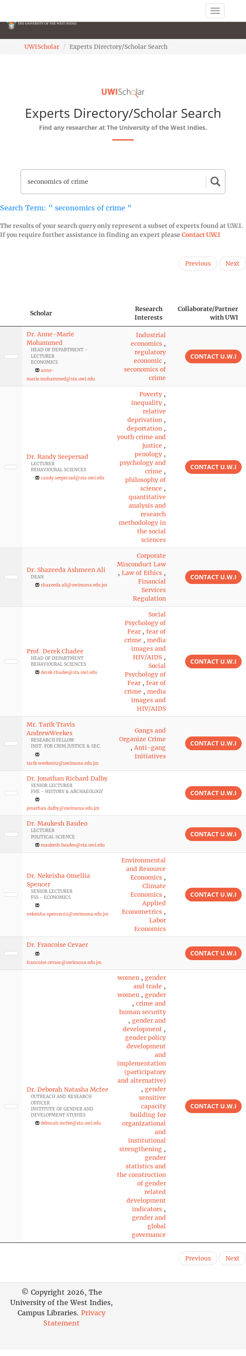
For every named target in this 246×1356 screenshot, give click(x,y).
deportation (144, 428)
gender (155, 995)
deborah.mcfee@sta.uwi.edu (71, 1123)
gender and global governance (149, 1226)
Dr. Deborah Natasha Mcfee (67, 1089)
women (128, 978)
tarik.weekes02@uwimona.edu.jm (63, 763)
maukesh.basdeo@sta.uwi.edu (73, 845)
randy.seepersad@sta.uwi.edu (72, 478)
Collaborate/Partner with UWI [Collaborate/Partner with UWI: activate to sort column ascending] (208, 313)
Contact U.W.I (201, 235)
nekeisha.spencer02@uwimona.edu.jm (67, 914)
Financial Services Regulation (149, 590)
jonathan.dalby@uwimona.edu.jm (63, 808)
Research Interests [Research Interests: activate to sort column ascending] (148, 313)
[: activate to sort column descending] (11, 313)
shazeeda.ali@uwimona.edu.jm (74, 585)
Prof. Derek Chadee (55, 651)
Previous (198, 263)
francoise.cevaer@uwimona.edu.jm (64, 962)
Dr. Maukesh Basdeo (57, 823)
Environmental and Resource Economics (143, 868)
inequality (146, 403)
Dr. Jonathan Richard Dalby (67, 778)
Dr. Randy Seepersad (57, 457)
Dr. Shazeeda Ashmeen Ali (66, 570)
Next (232, 263)
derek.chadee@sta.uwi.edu (69, 672)
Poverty (150, 394)
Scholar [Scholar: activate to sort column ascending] (41, 313)
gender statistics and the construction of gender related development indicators (141, 1183)
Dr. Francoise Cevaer (57, 945)
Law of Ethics (142, 573)
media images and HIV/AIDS (148, 648)
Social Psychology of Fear (145, 623)
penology (148, 454)
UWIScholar (41, 47)
